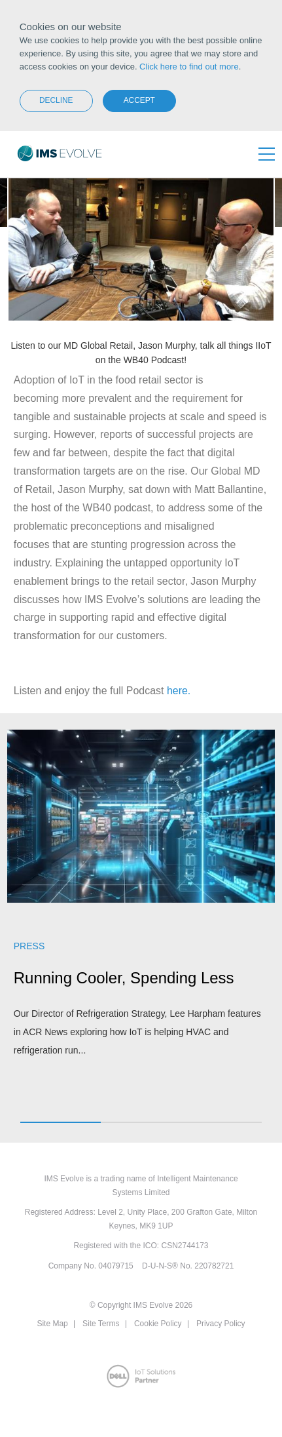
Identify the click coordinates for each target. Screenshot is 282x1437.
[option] (141, 901)
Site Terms (100, 1323)
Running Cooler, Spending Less (124, 978)
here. (178, 690)
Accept (139, 100)
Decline (56, 100)
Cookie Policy (158, 1323)
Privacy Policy (220, 1323)
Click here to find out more (189, 66)
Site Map (52, 1323)
